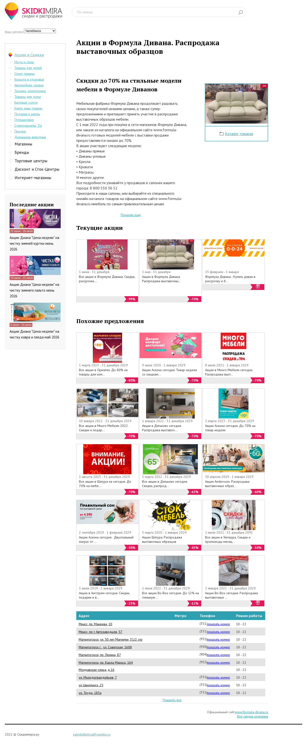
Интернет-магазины (33, 177)
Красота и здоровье (29, 79)
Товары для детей (28, 68)
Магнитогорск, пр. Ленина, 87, (100, 655)
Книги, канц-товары (28, 108)
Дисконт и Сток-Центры (37, 169)
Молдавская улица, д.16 (96, 670)
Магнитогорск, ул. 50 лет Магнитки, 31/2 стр (110, 639)
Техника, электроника (30, 91)
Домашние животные (30, 137)
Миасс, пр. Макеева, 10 (95, 624)
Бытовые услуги (26, 102)
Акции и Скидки (29, 54)
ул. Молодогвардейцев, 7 (98, 677)
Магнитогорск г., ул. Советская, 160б (105, 647)
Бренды (22, 152)
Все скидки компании (252, 716)
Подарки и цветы (27, 114)
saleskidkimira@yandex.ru (91, 734)
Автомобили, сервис (29, 85)
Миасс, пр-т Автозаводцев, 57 (100, 632)
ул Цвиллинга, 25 (91, 685)
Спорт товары (24, 73)
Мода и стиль (24, 62)
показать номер (218, 624)
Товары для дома (27, 96)
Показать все (172, 700)
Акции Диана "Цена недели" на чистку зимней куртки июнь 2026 (34, 243)
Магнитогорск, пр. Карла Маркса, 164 (106, 662)
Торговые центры (31, 160)
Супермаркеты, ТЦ (28, 125)
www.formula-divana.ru (251, 712)
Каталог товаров (239, 133)
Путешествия (24, 120)
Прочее (20, 131)
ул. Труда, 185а (90, 693)
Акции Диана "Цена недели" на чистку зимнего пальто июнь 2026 (34, 290)
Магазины (23, 144)
